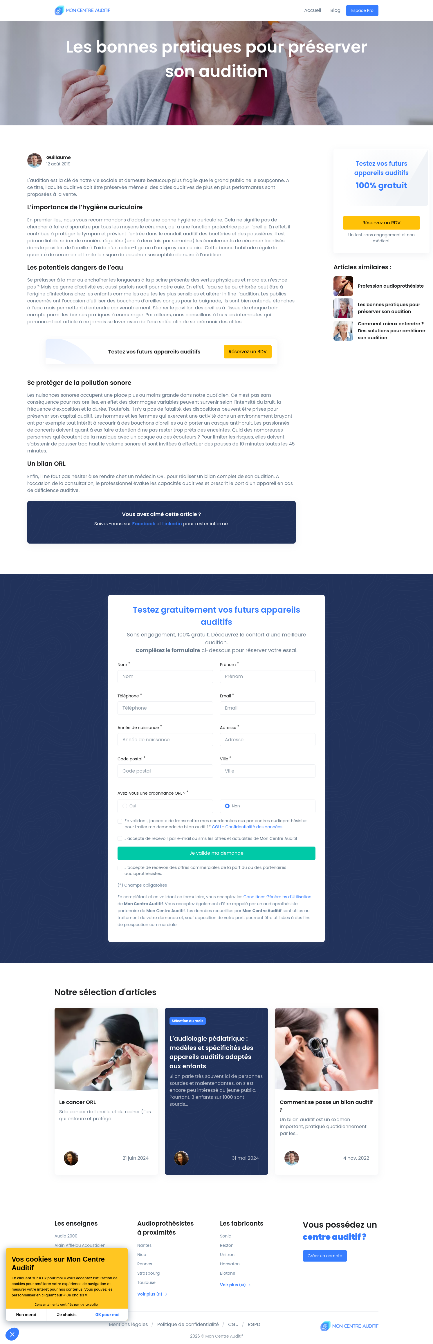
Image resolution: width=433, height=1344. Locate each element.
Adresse (228, 727)
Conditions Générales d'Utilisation (277, 897)
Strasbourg (148, 1273)
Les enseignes (76, 1223)
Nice (141, 1255)
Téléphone (128, 696)
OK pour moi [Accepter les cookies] (107, 1314)
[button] (12, 1334)
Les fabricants (241, 1223)
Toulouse (146, 1282)
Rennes (144, 1264)
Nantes (144, 1245)
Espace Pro (362, 10)
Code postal (130, 759)
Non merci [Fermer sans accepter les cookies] (26, 1314)
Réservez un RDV (248, 351)
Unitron (227, 1255)
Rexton (227, 1245)
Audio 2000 (66, 1236)
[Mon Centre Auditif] (82, 10)
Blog (336, 10)
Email (225, 696)
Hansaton (230, 1264)
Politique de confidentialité (188, 1324)
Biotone (227, 1273)
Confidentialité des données (254, 827)
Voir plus (152, 1294)
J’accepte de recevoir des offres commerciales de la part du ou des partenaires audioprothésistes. (205, 870)
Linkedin (172, 523)
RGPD (254, 1324)
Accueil (312, 10)
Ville (224, 759)
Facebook (143, 523)
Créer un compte (325, 1256)
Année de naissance (138, 727)
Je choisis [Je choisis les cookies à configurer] (67, 1314)
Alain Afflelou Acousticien (80, 1245)
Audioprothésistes (175, 1228)
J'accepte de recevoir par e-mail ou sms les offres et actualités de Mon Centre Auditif (211, 838)
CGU (216, 827)
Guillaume (58, 157)
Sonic (225, 1236)
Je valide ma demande (216, 853)
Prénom (228, 665)
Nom (122, 665)
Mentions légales (128, 1324)
